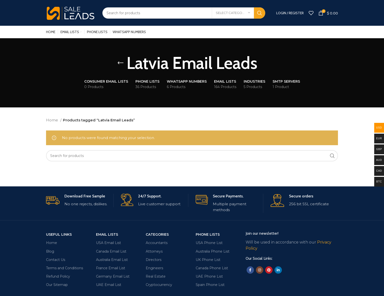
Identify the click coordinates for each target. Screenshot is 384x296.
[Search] (183, 13)
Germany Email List (113, 276)
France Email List (110, 268)
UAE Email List (108, 285)
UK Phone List (208, 259)
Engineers (154, 268)
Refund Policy (58, 276)
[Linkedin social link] (278, 270)
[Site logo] (70, 12)
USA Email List (108, 243)
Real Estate (156, 276)
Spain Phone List (210, 285)
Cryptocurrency (159, 285)
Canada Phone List (212, 268)
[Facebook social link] (250, 270)
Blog (50, 251)
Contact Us (55, 259)
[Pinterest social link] (269, 270)
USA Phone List (209, 243)
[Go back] (120, 63)
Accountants (157, 243)
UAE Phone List (209, 276)
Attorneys (154, 251)
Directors (153, 259)
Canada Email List (111, 251)
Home (52, 120)
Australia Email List (112, 259)
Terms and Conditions (64, 268)
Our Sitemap (57, 285)
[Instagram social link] (259, 270)
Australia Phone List (212, 251)
